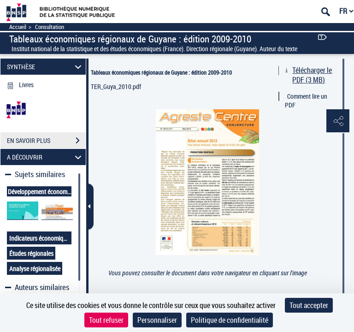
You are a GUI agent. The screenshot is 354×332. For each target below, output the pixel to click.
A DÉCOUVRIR (45, 157)
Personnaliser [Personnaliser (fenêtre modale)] (157, 320)
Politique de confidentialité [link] (229, 320)
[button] (337, 121)
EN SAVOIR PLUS (46, 140)
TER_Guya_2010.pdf (116, 86)
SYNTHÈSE (45, 67)
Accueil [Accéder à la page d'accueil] (17, 27)
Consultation (49, 27)
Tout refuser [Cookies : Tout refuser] (106, 320)
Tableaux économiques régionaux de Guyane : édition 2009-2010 (161, 72)
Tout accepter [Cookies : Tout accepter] (308, 305)
